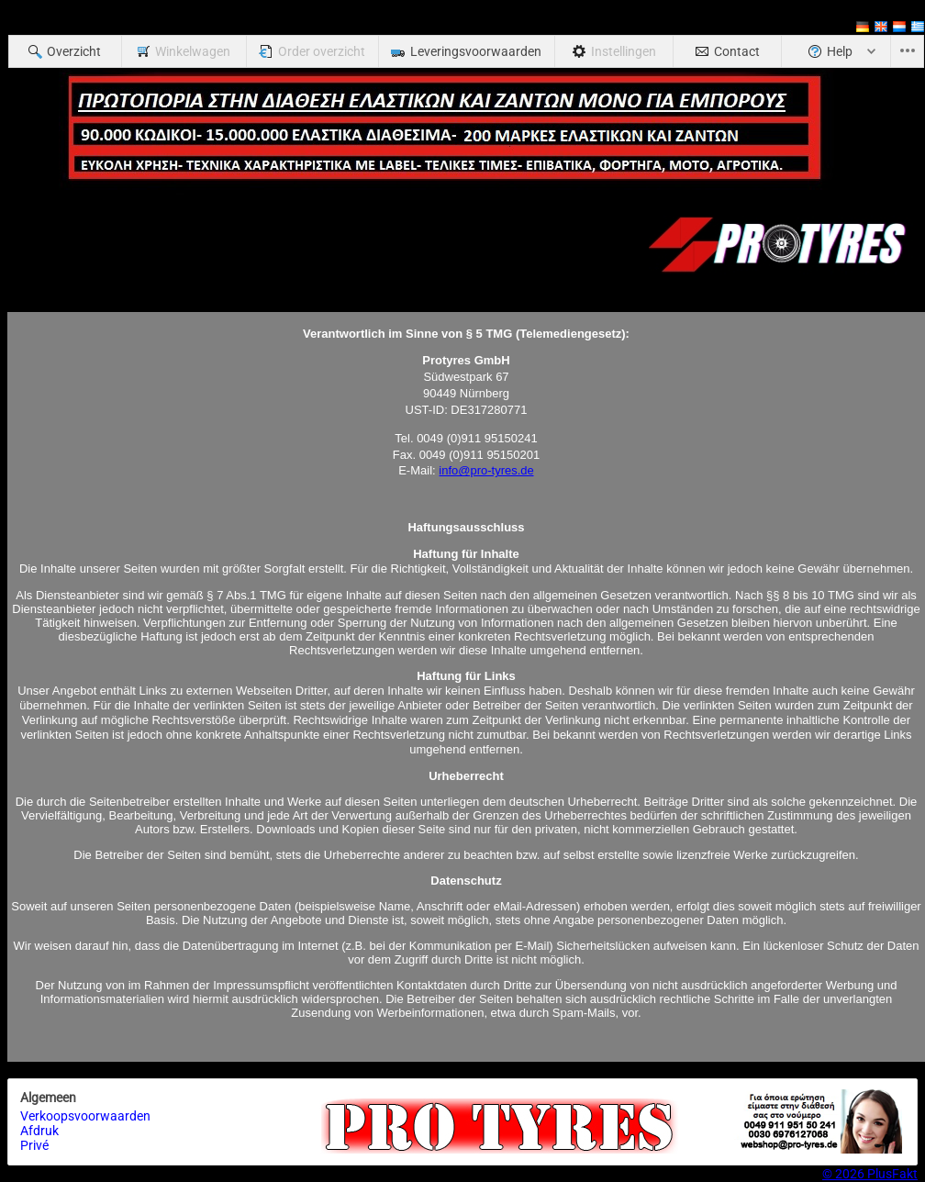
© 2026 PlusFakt (870, 1173)
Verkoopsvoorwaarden (85, 1116)
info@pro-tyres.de (486, 470)
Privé (34, 1145)
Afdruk (39, 1130)
